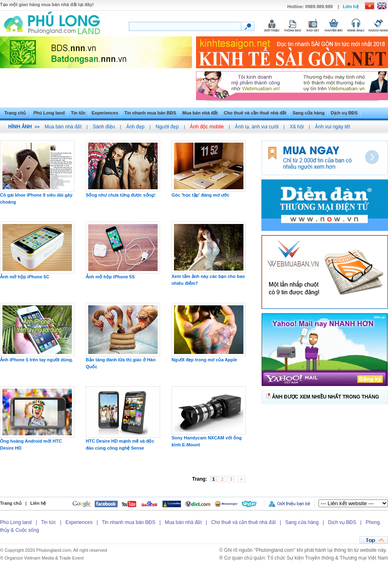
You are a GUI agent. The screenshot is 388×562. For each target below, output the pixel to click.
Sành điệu (104, 127)
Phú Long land (49, 112)
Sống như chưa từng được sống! (121, 195)
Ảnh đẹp (135, 127)
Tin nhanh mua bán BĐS (150, 112)
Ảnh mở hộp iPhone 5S (110, 276)
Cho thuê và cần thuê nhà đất (255, 112)
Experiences (105, 112)
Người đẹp (167, 127)
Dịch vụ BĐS (344, 112)
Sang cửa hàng (308, 112)
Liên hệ (350, 6)
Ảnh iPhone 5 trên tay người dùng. (36, 359)
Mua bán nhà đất (200, 112)
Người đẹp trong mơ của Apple (204, 359)
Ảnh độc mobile (207, 127)
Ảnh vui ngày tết (332, 127)
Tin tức (78, 112)
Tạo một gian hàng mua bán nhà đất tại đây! (47, 4)
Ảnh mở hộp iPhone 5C (24, 276)
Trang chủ (15, 112)
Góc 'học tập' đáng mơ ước (200, 195)
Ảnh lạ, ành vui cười (257, 127)
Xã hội (296, 127)
